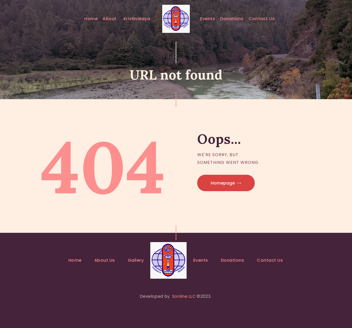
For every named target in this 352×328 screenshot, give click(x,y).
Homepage (223, 183)
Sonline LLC (184, 296)
